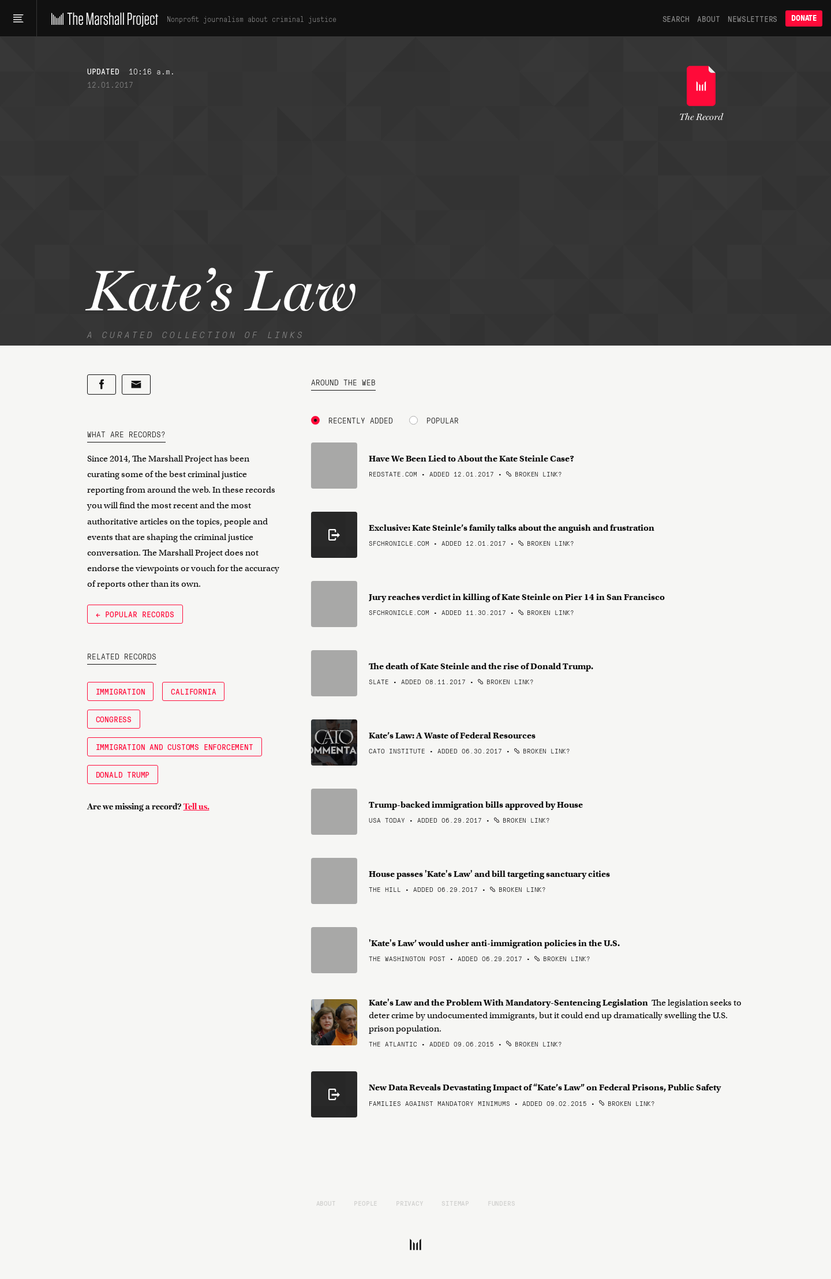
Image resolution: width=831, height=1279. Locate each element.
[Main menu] (18, 18)
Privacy (410, 1202)
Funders (501, 1202)
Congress (114, 719)
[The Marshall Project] (102, 18)
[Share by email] (136, 384)
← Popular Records (135, 614)
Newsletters (752, 18)
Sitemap (455, 1202)
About (708, 18)
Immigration (120, 691)
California (193, 691)
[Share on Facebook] (101, 384)
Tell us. (196, 806)
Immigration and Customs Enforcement (174, 746)
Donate (804, 18)
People (365, 1202)
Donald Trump (123, 774)
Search (676, 18)
